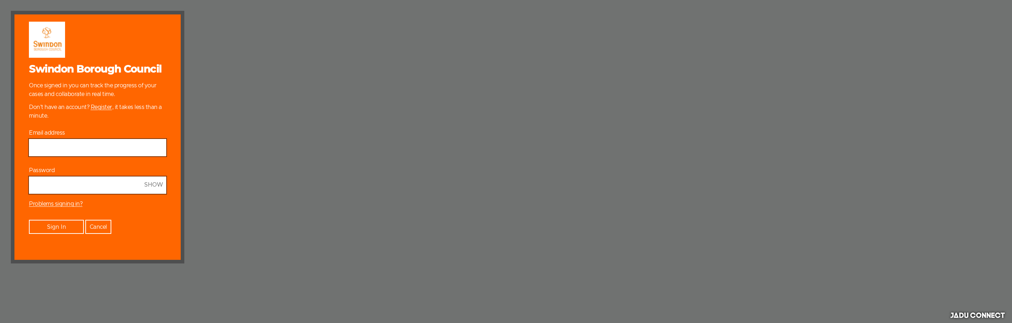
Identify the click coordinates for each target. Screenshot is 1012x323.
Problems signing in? (55, 204)
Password (42, 170)
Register (101, 107)
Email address (47, 133)
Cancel (98, 227)
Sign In (56, 227)
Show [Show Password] (153, 185)
